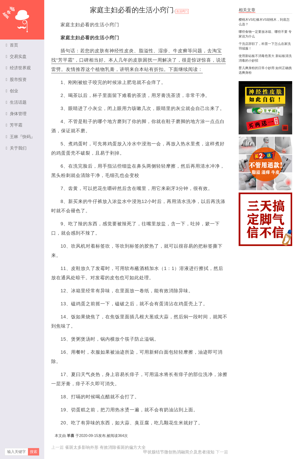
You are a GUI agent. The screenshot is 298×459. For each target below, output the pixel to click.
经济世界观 (18, 68)
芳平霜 (14, 125)
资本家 (22, 17)
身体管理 (16, 113)
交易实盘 (16, 56)
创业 (12, 91)
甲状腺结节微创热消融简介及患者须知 (178, 452)
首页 (12, 45)
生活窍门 (182, 11)
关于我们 (16, 148)
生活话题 (16, 102)
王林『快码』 (20, 136)
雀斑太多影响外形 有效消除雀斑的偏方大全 (105, 447)
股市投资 (16, 79)
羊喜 (70, 436)
